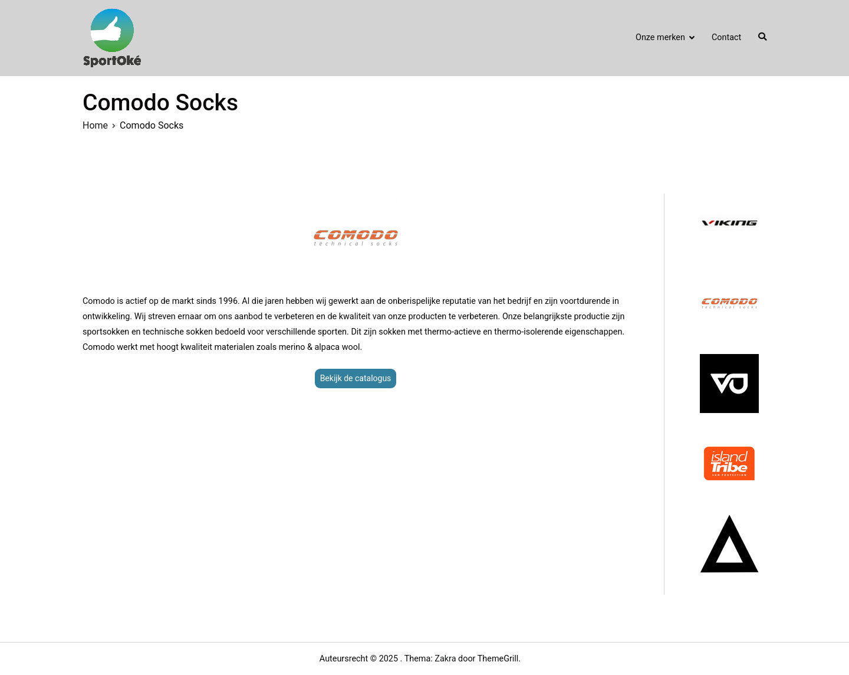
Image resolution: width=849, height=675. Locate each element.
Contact (726, 37)
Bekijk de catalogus (355, 378)
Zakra (445, 659)
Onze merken (660, 37)
